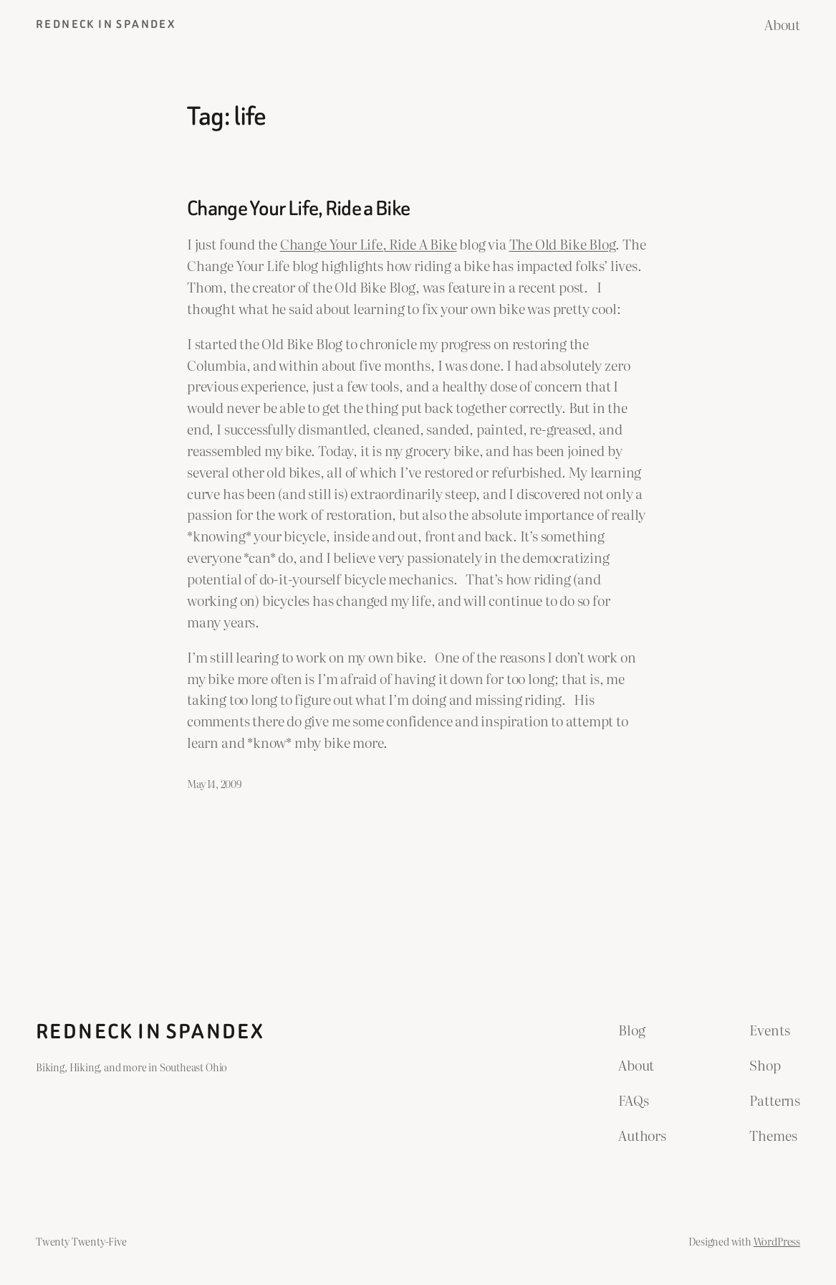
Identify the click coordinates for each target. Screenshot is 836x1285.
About (782, 24)
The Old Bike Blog (562, 244)
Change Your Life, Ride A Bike (368, 244)
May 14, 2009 (214, 783)
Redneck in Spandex (106, 24)
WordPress (777, 1240)
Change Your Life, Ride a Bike (298, 208)
